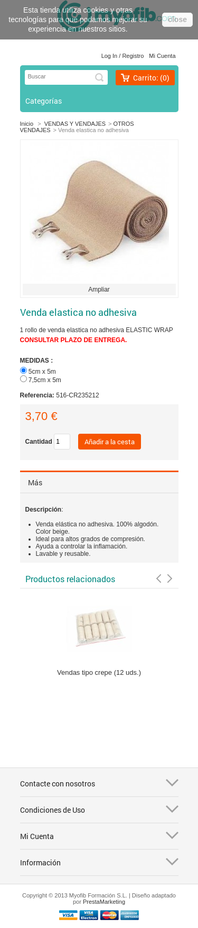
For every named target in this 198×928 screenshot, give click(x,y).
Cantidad (38, 441)
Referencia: (38, 395)
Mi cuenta (162, 56)
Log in (109, 56)
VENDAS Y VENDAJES (75, 124)
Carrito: (151, 78)
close (177, 19)
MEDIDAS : (37, 360)
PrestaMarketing (104, 902)
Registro (133, 56)
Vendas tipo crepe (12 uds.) (99, 672)
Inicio (27, 124)
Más (35, 482)
